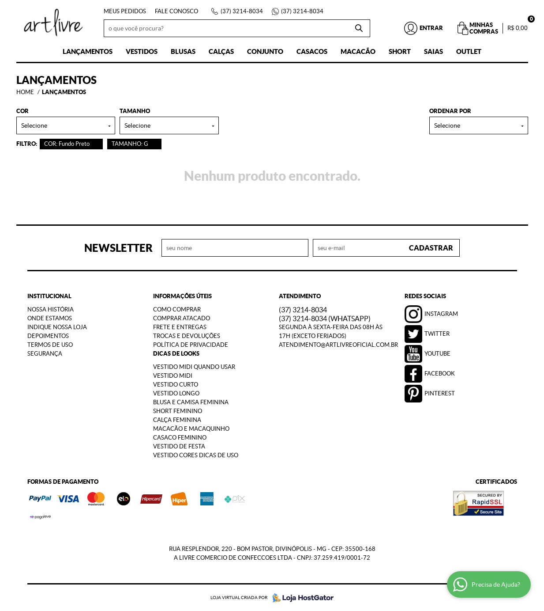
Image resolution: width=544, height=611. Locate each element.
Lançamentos (88, 51)
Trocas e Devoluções (186, 336)
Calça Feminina (177, 420)
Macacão (358, 51)
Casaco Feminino (179, 437)
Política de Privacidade (190, 345)
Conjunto (265, 51)
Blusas (183, 51)
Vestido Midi (172, 375)
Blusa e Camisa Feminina (191, 402)
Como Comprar (177, 309)
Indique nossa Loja (57, 327)
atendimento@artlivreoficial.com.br (338, 345)
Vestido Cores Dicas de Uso (195, 455)
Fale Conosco (176, 11)
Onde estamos (49, 318)
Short (400, 51)
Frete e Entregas (179, 327)
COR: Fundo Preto (67, 143)
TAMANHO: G (130, 143)
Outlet (468, 51)
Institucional (49, 296)
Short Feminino (177, 411)
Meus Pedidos (125, 11)
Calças (221, 51)
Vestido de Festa (179, 446)
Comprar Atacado (181, 318)
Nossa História (50, 309)
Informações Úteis (182, 296)
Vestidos (142, 51)
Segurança (44, 353)
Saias (433, 51)
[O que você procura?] (359, 28)
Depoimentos (48, 336)
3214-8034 (242, 11)
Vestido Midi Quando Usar (194, 367)
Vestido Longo (176, 393)
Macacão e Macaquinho (191, 428)
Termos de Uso (50, 345)
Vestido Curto (175, 384)
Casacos (311, 51)
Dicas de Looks (176, 353)
